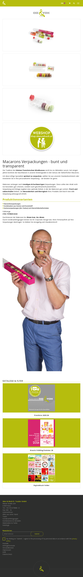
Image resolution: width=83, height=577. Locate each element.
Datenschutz (7, 554)
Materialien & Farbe (10, 523)
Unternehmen (8, 512)
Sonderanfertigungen (10, 519)
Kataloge (6, 525)
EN (63, 3)
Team (5, 516)
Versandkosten (8, 548)
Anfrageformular (9, 546)
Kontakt (6, 543)
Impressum (7, 550)
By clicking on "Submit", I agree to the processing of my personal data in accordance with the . (41, 540)
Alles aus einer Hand (10, 514)
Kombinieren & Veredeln (12, 521)
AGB (4, 552)
